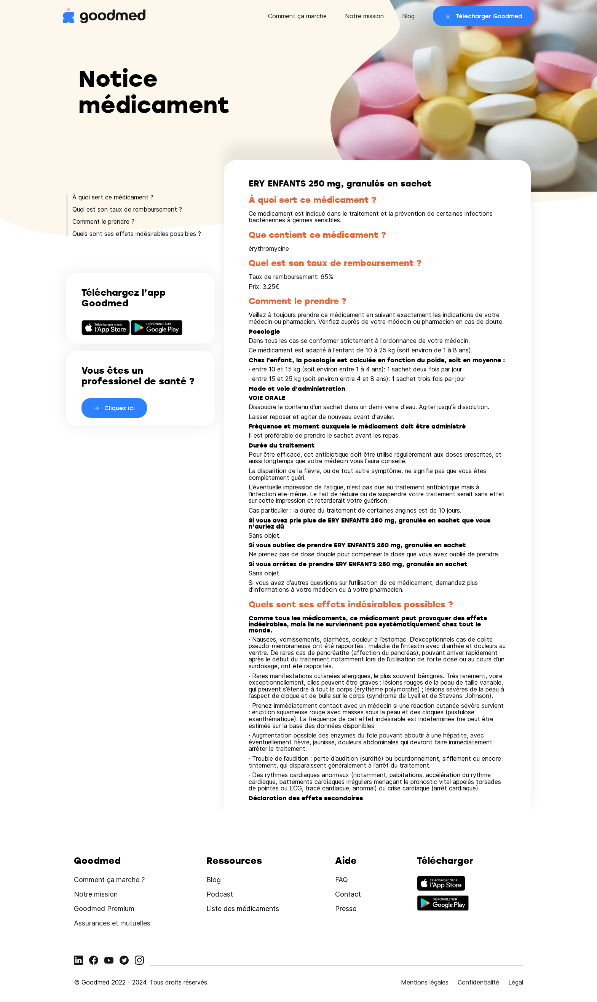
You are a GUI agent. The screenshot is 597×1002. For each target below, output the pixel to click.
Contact (348, 894)
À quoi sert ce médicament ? (112, 197)
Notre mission (364, 16)
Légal (515, 982)
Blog (408, 16)
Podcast (219, 894)
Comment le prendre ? (103, 221)
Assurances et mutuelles (112, 923)
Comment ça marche (297, 16)
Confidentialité (478, 982)
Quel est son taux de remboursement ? (127, 209)
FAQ (341, 880)
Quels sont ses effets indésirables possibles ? (136, 234)
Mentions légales (425, 982)
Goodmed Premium (104, 909)
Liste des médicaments (242, 909)
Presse (345, 909)
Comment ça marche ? (109, 880)
